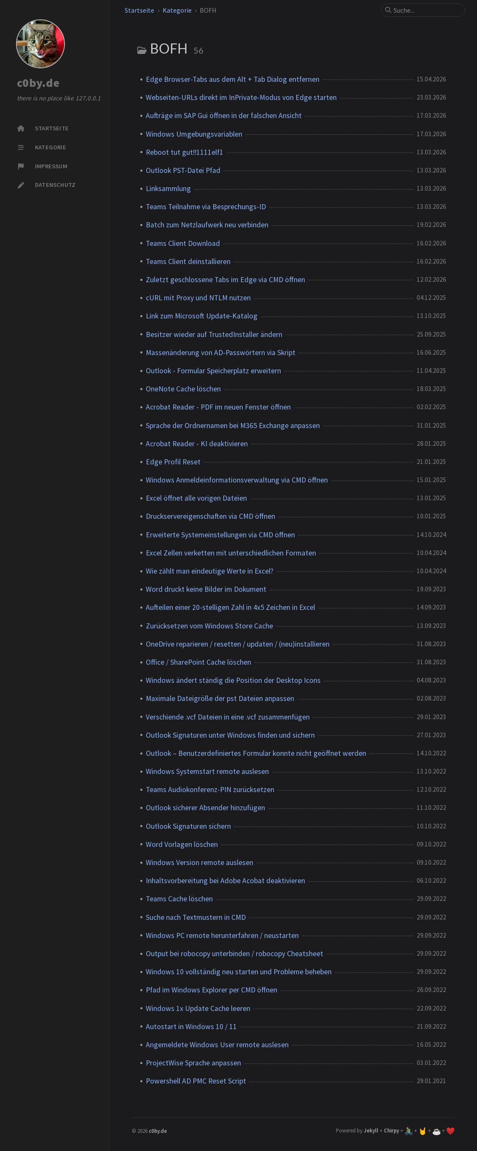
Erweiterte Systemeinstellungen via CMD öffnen (220, 534)
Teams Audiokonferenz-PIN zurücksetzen (210, 789)
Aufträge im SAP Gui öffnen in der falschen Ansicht (224, 115)
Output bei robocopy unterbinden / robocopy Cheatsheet (234, 953)
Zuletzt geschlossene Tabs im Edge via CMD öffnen (225, 279)
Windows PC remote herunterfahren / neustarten (222, 935)
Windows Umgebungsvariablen (194, 134)
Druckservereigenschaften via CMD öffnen (210, 516)
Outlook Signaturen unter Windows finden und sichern (230, 735)
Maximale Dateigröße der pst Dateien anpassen (220, 698)
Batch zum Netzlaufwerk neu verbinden (207, 224)
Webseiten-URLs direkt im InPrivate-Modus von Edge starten (241, 97)
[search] (426, 10)
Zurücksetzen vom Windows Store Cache (209, 626)
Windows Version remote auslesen (199, 862)
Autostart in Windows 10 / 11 (191, 1026)
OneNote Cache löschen (183, 389)
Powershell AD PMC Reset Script (196, 1081)
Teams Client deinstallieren (188, 261)
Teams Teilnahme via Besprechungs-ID (206, 206)
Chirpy (391, 1130)
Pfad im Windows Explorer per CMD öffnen (211, 990)
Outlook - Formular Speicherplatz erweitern (213, 370)
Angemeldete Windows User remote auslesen (217, 1044)
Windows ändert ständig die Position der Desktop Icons (233, 680)
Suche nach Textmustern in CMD (196, 917)
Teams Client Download (183, 243)
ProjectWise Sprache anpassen (193, 1062)
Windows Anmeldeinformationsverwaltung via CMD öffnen (237, 480)
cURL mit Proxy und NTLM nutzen (198, 297)
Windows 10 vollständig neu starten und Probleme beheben (239, 971)
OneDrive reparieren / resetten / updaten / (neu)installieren (238, 644)
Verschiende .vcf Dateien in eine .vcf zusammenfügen (228, 717)
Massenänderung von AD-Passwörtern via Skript (220, 352)
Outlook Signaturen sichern (188, 826)
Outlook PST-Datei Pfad (183, 170)
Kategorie (177, 10)
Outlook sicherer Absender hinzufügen (205, 807)
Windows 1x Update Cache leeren (198, 1008)
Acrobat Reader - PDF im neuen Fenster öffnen (218, 407)
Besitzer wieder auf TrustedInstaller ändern (214, 334)
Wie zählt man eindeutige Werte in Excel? (209, 571)
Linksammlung (168, 188)
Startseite (139, 10)
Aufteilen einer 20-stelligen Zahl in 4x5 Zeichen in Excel (230, 607)
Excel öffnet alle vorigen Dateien (196, 498)
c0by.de (38, 83)
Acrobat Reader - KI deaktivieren (197, 443)
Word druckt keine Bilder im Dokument (206, 589)
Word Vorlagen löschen (182, 844)
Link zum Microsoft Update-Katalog (201, 316)
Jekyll (371, 1130)
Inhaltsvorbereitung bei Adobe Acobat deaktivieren (225, 880)
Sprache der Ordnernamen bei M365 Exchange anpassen (233, 425)
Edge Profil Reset (173, 461)
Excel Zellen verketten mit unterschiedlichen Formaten (231, 553)
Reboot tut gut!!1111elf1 (184, 152)
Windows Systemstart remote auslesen (207, 771)
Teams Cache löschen (179, 898)
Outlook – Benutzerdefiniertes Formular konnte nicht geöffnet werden (256, 753)
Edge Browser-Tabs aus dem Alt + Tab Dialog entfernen (232, 79)
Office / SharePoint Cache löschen (198, 662)
